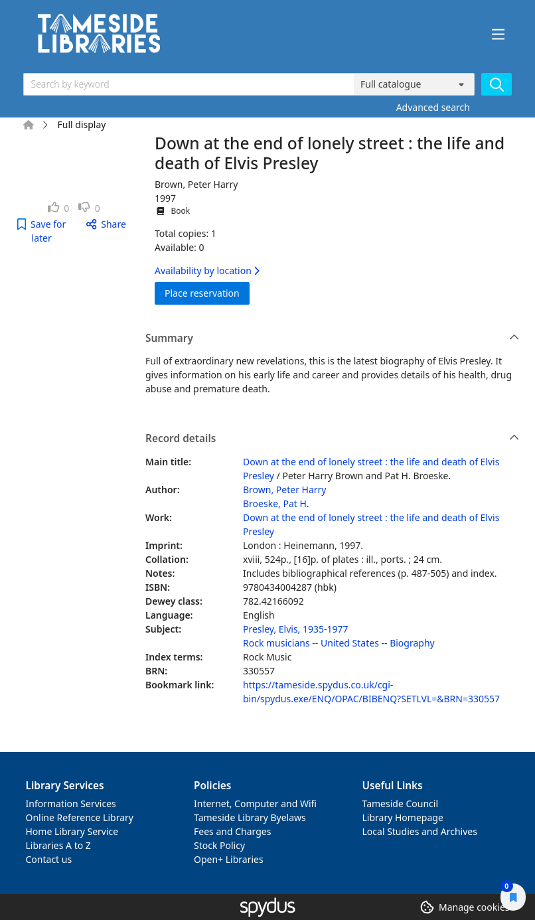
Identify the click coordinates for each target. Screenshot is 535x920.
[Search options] (414, 84)
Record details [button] (332, 439)
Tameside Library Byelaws (250, 817)
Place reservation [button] (207, 292)
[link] (59, 208)
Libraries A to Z (58, 845)
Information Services (71, 803)
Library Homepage (402, 817)
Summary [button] (332, 339)
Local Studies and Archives (419, 831)
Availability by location (207, 270)
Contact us (49, 859)
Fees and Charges (232, 831)
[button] (42, 231)
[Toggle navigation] (498, 34)
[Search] (496, 84)
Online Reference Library (79, 817)
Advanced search (433, 107)
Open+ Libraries (229, 859)
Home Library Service (72, 831)
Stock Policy (219, 845)
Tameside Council (400, 803)
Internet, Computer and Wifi (255, 803)
